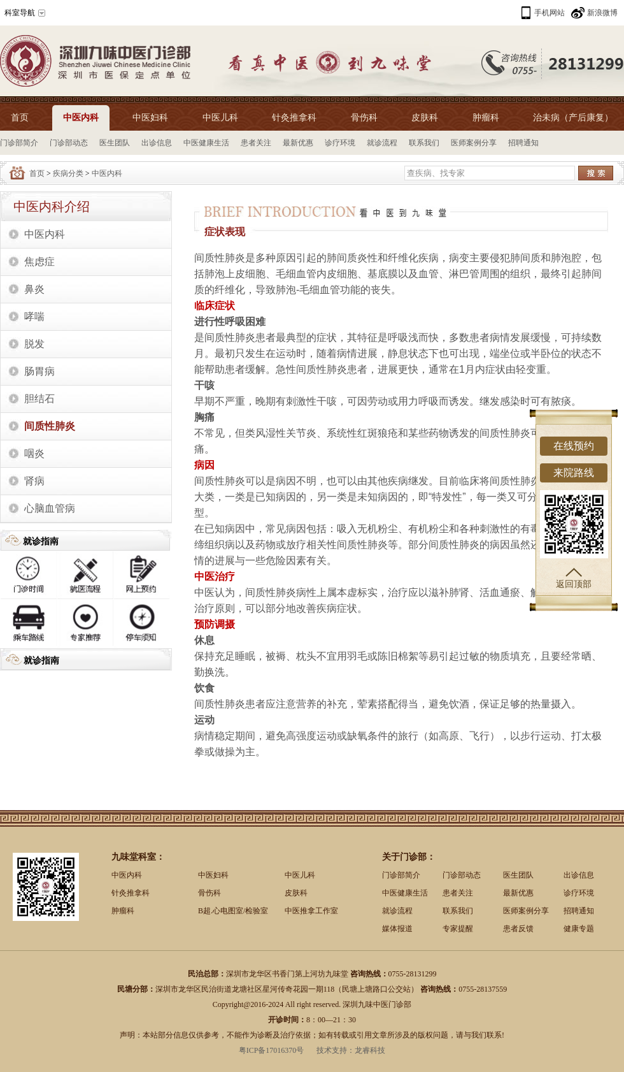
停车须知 (142, 624)
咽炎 (34, 453)
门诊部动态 (69, 142)
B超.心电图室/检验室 (233, 910)
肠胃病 (39, 371)
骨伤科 (364, 117)
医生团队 (114, 142)
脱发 (34, 343)
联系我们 (424, 142)
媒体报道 (397, 928)
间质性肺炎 (49, 426)
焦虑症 (39, 261)
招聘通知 (523, 142)
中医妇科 (150, 117)
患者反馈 (518, 928)
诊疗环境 (340, 142)
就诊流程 (382, 142)
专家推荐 (85, 624)
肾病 (34, 480)
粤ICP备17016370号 (271, 1050)
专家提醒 (458, 928)
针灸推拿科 (294, 117)
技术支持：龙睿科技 (350, 1050)
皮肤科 (424, 117)
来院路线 (573, 472)
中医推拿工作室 (311, 910)
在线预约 (573, 445)
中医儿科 (220, 117)
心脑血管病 (49, 508)
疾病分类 (68, 173)
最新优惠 (298, 142)
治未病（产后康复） (573, 117)
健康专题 (579, 928)
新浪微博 (602, 12)
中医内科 (81, 117)
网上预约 (142, 575)
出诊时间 (29, 575)
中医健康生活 (206, 142)
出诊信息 (156, 142)
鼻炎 (34, 289)
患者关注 (256, 142)
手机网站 (549, 12)
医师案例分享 (474, 142)
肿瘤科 (485, 117)
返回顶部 (574, 578)
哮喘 (34, 316)
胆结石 (39, 398)
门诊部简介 (19, 142)
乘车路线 (29, 624)
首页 (20, 117)
